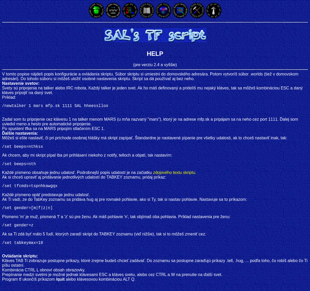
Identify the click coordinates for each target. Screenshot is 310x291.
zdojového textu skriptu (174, 175)
